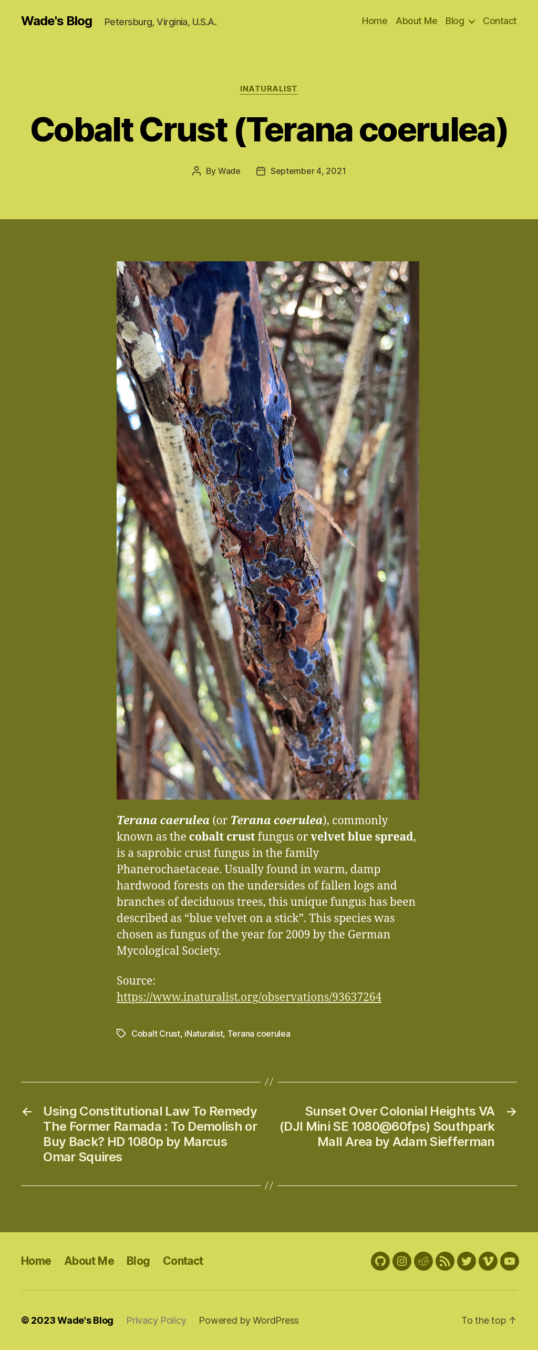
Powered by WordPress (249, 1320)
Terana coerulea (259, 1033)
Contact (500, 20)
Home (374, 20)
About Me (416, 20)
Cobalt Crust (155, 1033)
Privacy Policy (156, 1320)
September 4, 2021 (308, 171)
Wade (229, 171)
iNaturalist (269, 89)
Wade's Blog (56, 21)
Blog (455, 20)
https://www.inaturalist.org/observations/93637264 (249, 997)
